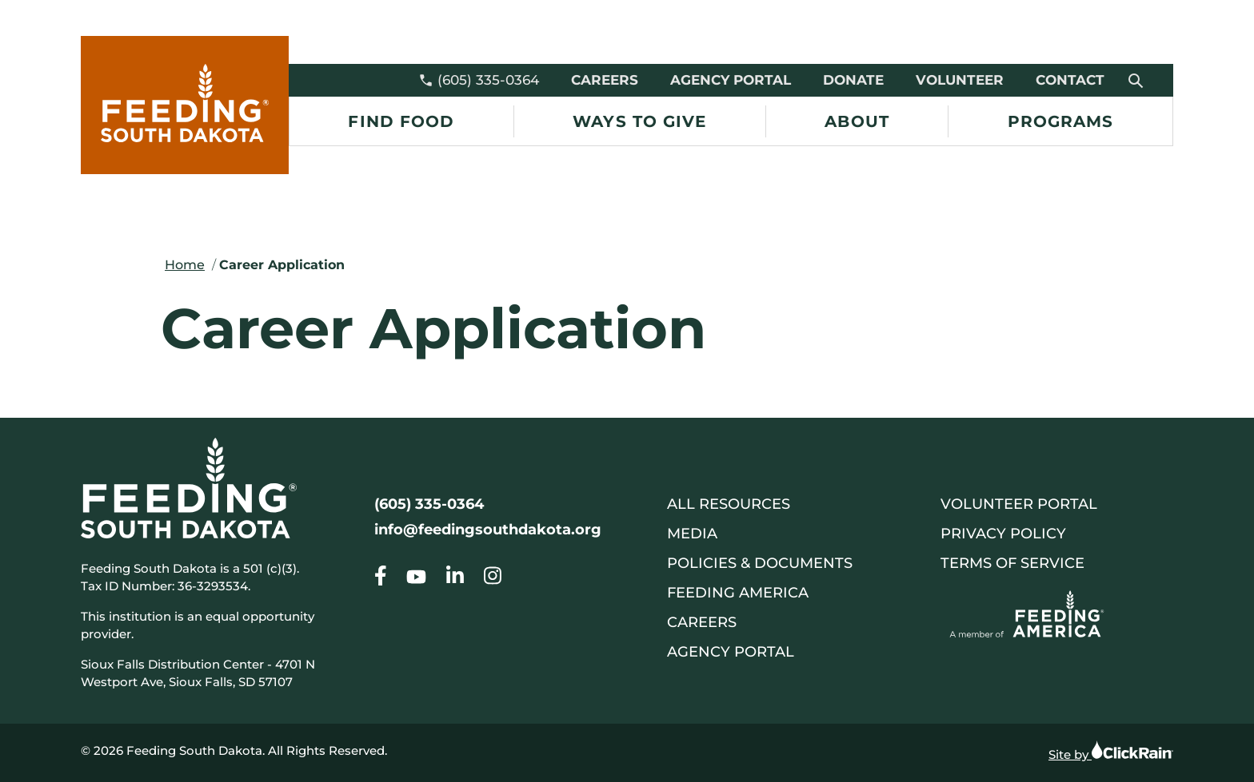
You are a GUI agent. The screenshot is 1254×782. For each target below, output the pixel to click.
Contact (1070, 80)
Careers (604, 80)
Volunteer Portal (1018, 504)
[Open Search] (1136, 80)
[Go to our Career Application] (380, 579)
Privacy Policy (1003, 533)
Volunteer (960, 80)
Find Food (401, 121)
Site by (1110, 751)
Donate (853, 80)
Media (692, 533)
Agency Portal (730, 80)
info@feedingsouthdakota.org (487, 529)
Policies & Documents (760, 563)
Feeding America (738, 592)
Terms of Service (1012, 563)
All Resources (728, 504)
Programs (1061, 121)
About (857, 121)
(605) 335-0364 (478, 80)
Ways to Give (639, 121)
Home (185, 264)
